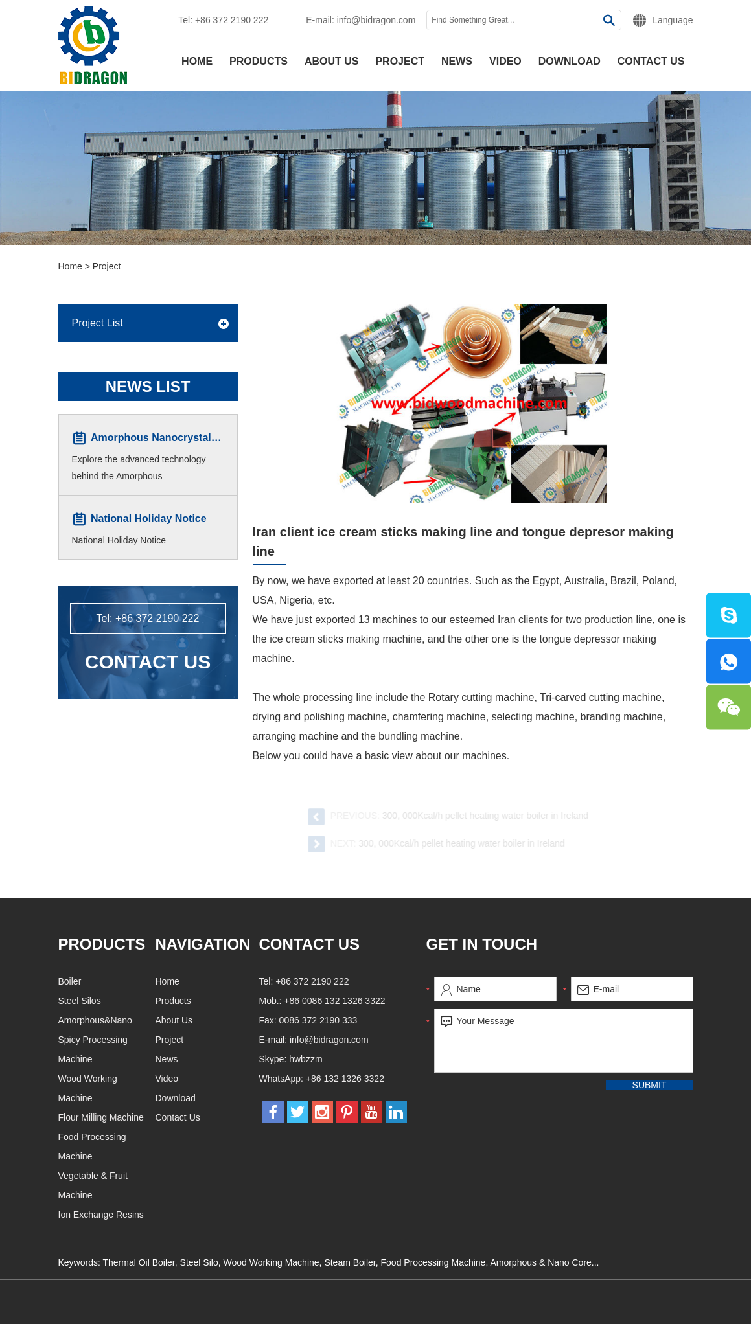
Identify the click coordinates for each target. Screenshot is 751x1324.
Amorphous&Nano (158, 1020)
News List (148, 386)
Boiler (132, 981)
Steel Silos (142, 1001)
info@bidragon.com (376, 20)
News (456, 61)
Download (569, 61)
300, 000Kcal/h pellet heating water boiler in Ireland (493, 815)
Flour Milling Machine (164, 1117)
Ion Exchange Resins (164, 1214)
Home (197, 61)
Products (258, 61)
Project (399, 61)
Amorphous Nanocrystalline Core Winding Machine (217, 438)
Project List (97, 322)
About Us (332, 61)
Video (505, 61)
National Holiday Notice (149, 519)
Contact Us (651, 61)
